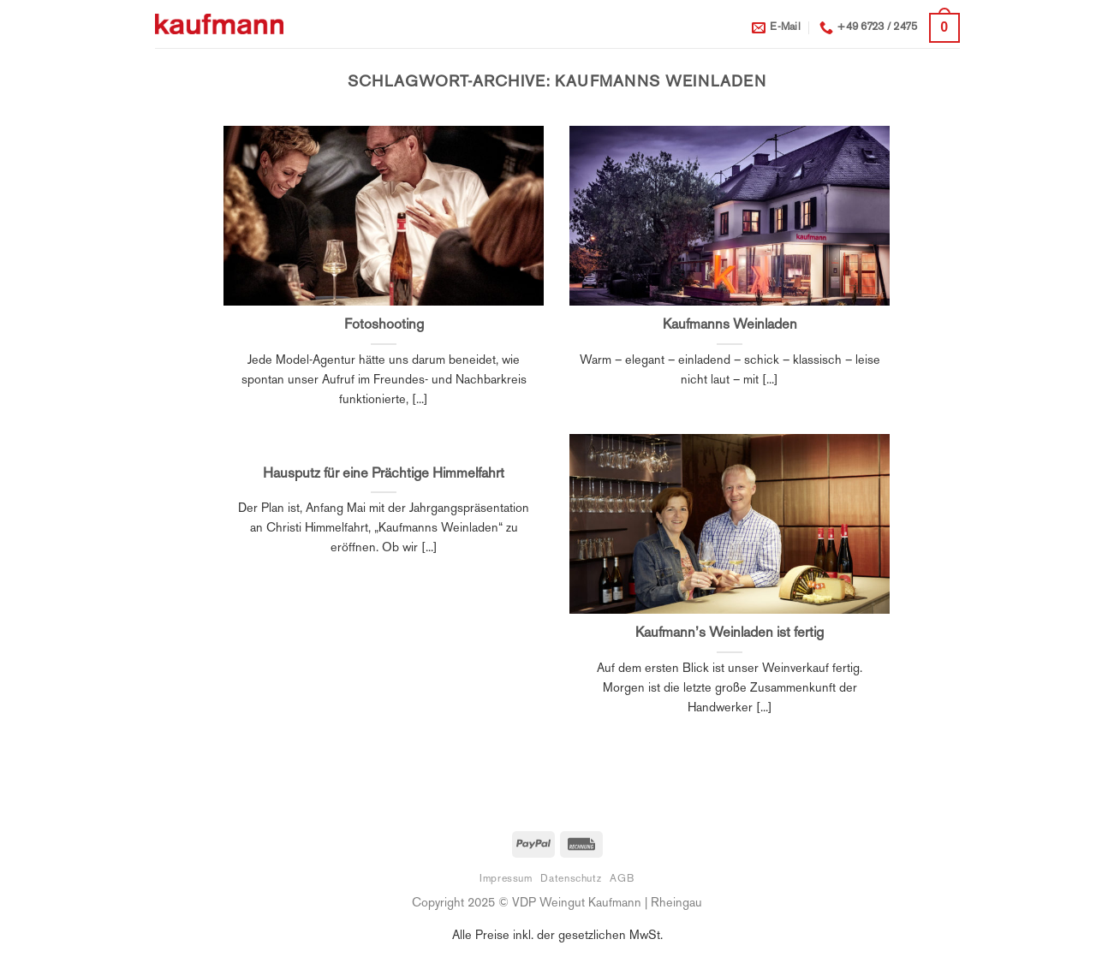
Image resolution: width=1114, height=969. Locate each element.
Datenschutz (570, 879)
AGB (622, 879)
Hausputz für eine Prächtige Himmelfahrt (383, 474)
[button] (944, 28)
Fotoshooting (384, 325)
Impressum (506, 879)
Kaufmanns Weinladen (730, 325)
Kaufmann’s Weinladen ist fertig (729, 633)
